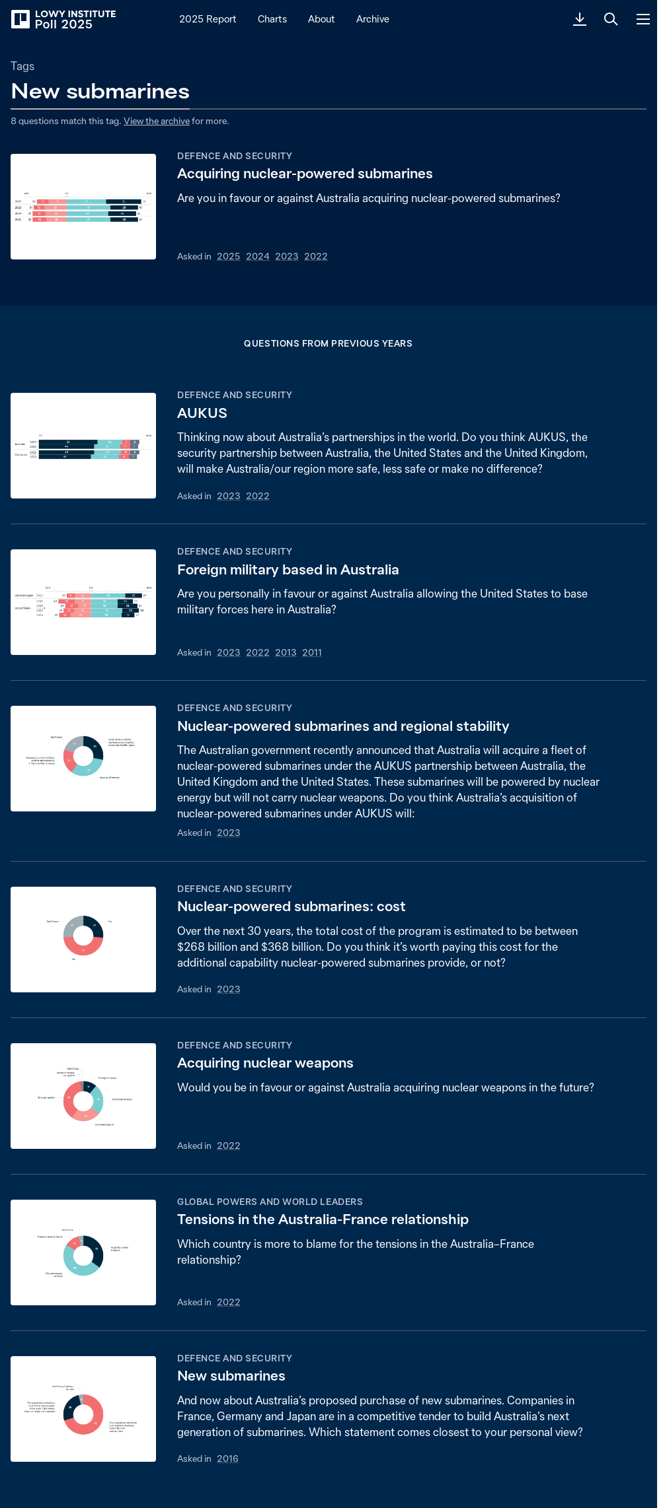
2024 (258, 256)
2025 (229, 256)
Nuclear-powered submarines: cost (291, 906)
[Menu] (643, 19)
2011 (312, 652)
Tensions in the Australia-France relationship (323, 1219)
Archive (372, 19)
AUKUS (202, 413)
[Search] (611, 19)
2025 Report (208, 19)
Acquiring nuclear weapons (265, 1062)
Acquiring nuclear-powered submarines (305, 173)
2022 (316, 256)
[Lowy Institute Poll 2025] (63, 19)
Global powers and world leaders (270, 1201)
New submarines (231, 1375)
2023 (287, 256)
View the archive (157, 121)
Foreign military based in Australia (288, 569)
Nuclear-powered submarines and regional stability (343, 726)
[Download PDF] (580, 19)
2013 (286, 652)
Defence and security (234, 156)
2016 (228, 1458)
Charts (272, 19)
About (321, 19)
